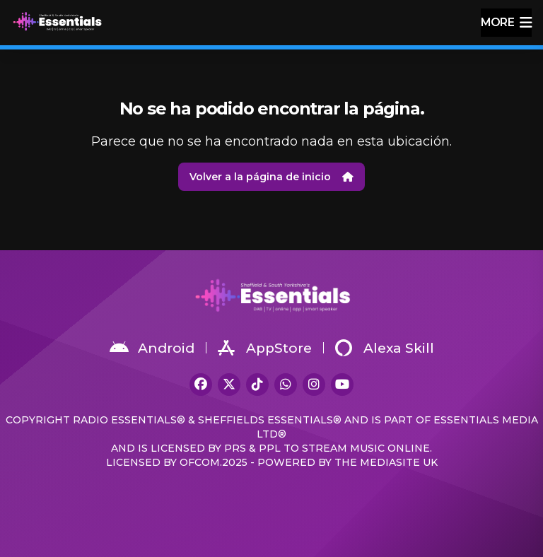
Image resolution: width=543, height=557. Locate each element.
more (506, 23)
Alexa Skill (384, 347)
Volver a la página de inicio (271, 176)
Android (152, 347)
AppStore (265, 347)
